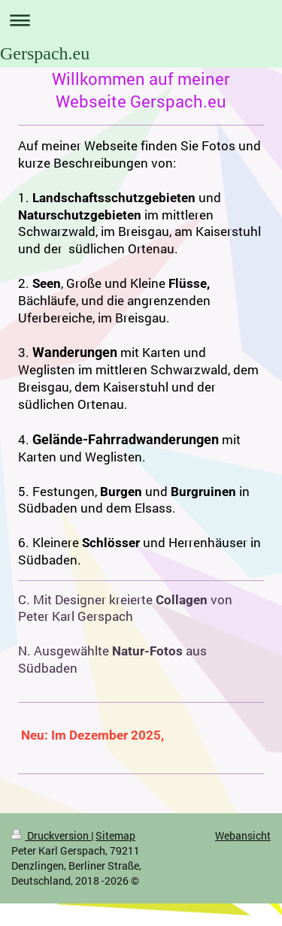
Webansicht (243, 835)
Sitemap (115, 835)
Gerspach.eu (44, 53)
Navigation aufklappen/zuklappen (141, 20)
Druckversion (51, 835)
